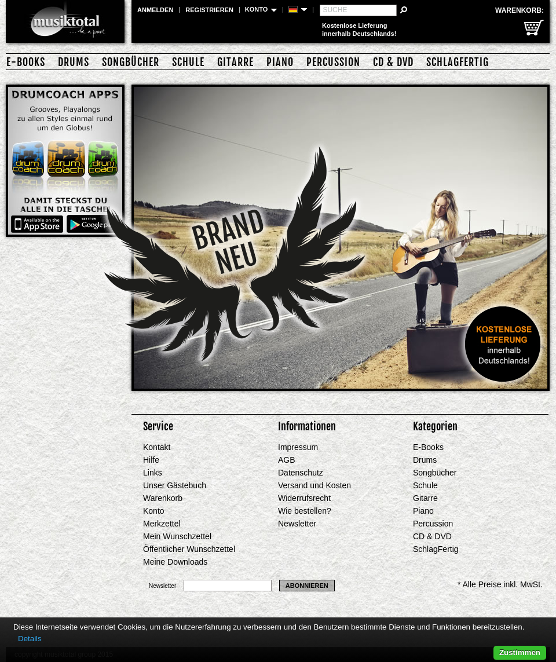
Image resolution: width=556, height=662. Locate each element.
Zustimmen (519, 652)
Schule (188, 62)
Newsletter (297, 523)
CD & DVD (393, 62)
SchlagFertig (457, 62)
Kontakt (156, 447)
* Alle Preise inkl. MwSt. (500, 584)
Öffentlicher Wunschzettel (189, 549)
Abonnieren (307, 585)
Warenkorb (162, 498)
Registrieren (209, 9)
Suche (335, 10)
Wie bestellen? (304, 510)
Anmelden (155, 9)
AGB (286, 460)
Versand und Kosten (314, 485)
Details (30, 638)
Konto (153, 510)
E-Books (25, 62)
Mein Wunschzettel (177, 536)
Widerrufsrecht (304, 498)
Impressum (298, 447)
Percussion (333, 62)
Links (152, 472)
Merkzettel (162, 523)
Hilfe (151, 460)
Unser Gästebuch (174, 485)
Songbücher (130, 62)
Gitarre (235, 62)
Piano (280, 62)
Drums (73, 62)
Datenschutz (300, 472)
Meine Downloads (175, 561)
